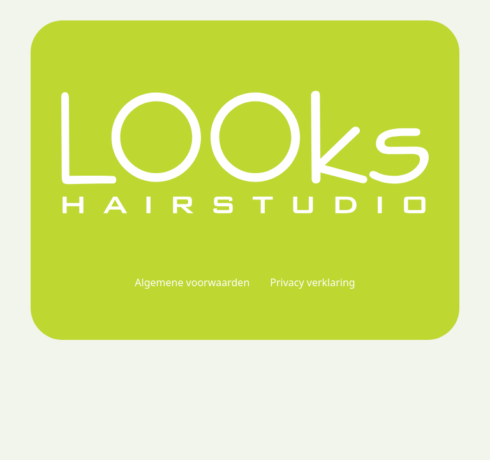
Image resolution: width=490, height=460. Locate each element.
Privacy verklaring (312, 282)
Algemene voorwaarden (192, 282)
